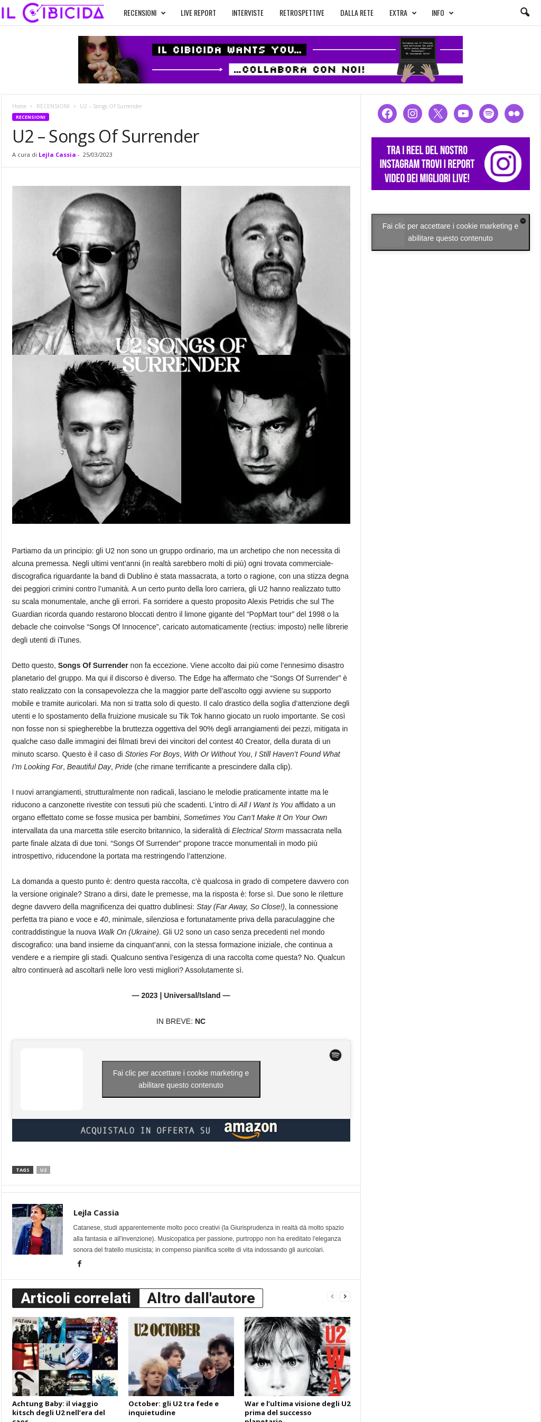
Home (19, 106)
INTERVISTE (248, 12)
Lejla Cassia (57, 154)
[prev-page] (332, 1296)
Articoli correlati (76, 1298)
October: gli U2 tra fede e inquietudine (173, 1408)
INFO (443, 12)
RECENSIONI (145, 12)
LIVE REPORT (198, 12)
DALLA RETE (357, 12)
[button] (524, 12)
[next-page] (345, 1296)
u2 (43, 1169)
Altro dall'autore (201, 1298)
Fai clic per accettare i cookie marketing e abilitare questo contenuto (181, 1079)
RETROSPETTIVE (301, 12)
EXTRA (403, 12)
